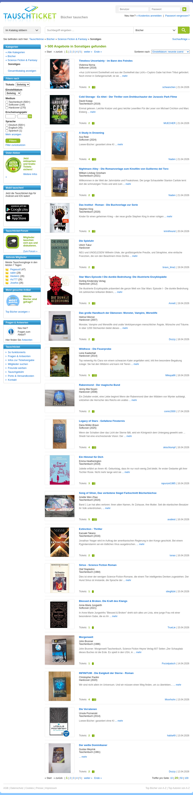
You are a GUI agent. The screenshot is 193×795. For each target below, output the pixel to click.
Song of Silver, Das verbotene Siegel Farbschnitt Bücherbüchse (118, 492)
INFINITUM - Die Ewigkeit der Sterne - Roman (106, 673)
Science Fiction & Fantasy (72, 39)
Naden (172, 159)
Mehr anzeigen (13, 134)
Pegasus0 (15, 269)
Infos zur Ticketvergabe (21, 360)
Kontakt (12, 379)
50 (181, 778)
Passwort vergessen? (177, 15)
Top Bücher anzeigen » (18, 311)
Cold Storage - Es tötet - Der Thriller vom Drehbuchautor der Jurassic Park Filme (128, 96)
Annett (172, 303)
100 (186, 778)
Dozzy (172, 339)
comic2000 (169, 411)
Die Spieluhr (86, 240)
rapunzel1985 (168, 483)
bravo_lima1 (169, 267)
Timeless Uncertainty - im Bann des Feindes (106, 60)
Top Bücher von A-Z (156, 788)
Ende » (98, 51)
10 (171, 778)
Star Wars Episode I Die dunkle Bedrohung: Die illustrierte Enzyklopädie (123, 276)
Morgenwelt (86, 637)
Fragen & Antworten (19, 356)
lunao (172, 555)
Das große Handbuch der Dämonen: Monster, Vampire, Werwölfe (118, 312)
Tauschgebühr (16, 371)
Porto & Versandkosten (21, 375)
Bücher (51, 39)
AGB (5, 788)
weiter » (88, 51)
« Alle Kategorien (15, 52)
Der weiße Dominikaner (93, 745)
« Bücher (11, 56)
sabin (13, 272)
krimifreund (169, 231)
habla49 (171, 735)
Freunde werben (17, 367)
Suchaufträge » (181, 39)
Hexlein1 (14, 276)
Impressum (51, 788)
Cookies (29, 788)
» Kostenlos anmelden (149, 15)
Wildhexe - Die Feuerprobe (95, 348)
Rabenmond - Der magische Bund (99, 384)
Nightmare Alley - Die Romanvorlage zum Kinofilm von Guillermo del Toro (123, 168)
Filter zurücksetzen (15, 145)
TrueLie (171, 627)
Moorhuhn (170, 699)
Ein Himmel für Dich (91, 456)
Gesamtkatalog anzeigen (22, 70)
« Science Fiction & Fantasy (21, 60)
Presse (39, 788)
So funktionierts (17, 352)
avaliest (171, 519)
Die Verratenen (88, 709)
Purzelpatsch (168, 663)
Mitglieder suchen (18, 364)
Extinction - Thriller (90, 529)
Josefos (14, 282)
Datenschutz (16, 788)
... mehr (124, 76)
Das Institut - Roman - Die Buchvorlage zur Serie (108, 204)
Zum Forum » (30, 251)
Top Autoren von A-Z (179, 788)
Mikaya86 (170, 375)
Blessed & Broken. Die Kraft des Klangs (103, 601)
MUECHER (169, 123)
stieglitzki (170, 591)
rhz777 (14, 279)
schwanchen (168, 87)
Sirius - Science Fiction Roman (98, 565)
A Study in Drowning (91, 132)
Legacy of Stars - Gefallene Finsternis (102, 420)
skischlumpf (169, 447)
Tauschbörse (36, 39)
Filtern (13, 140)
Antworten (27, 340)
